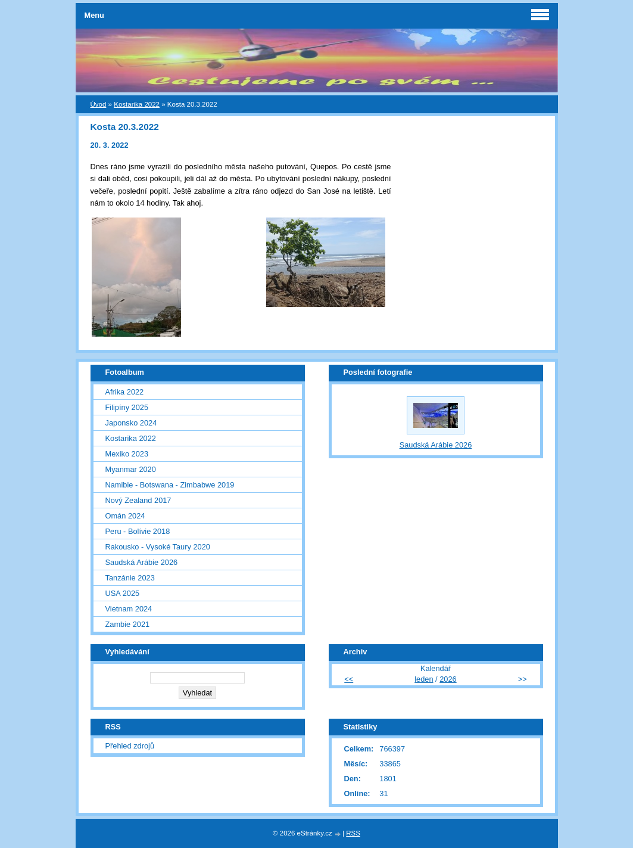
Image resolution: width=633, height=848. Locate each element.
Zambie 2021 (127, 624)
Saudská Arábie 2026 (141, 562)
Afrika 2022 (124, 391)
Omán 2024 (125, 515)
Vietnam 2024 (128, 608)
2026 (447, 679)
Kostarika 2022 (137, 104)
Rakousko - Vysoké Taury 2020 (157, 546)
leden (423, 679)
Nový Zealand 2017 (138, 500)
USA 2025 (122, 593)
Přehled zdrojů (130, 745)
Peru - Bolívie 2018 (137, 531)
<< (348, 679)
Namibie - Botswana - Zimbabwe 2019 (170, 484)
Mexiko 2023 (127, 453)
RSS (353, 833)
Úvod (99, 104)
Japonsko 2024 (131, 422)
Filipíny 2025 (127, 407)
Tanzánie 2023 (130, 577)
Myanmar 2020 (130, 469)
